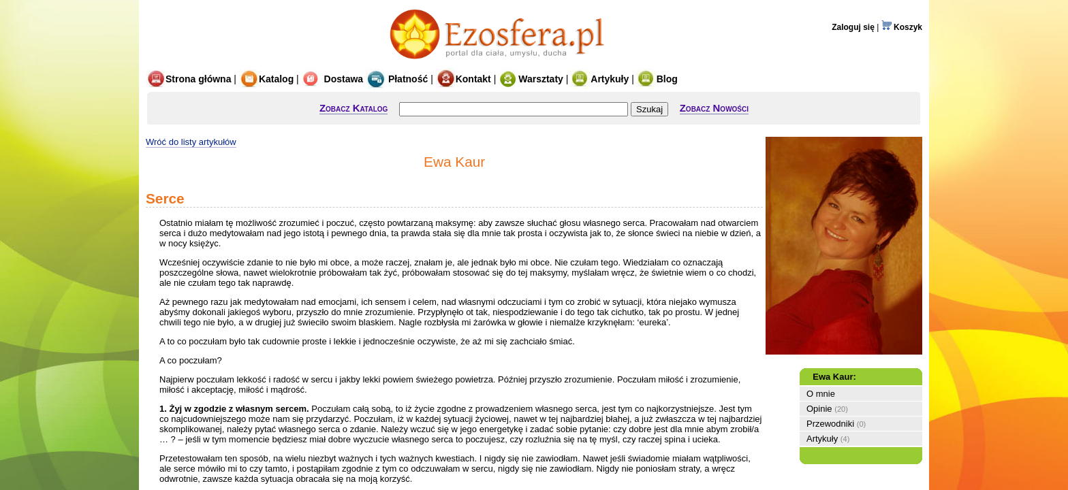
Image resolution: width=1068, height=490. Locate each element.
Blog (657, 79)
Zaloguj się (853, 27)
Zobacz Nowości (714, 108)
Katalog (266, 79)
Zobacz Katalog (353, 108)
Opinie (819, 409)
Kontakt (463, 79)
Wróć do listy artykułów (191, 142)
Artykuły (600, 79)
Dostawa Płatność (365, 79)
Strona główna (188, 79)
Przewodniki (830, 424)
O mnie (820, 394)
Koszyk (901, 27)
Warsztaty (531, 79)
